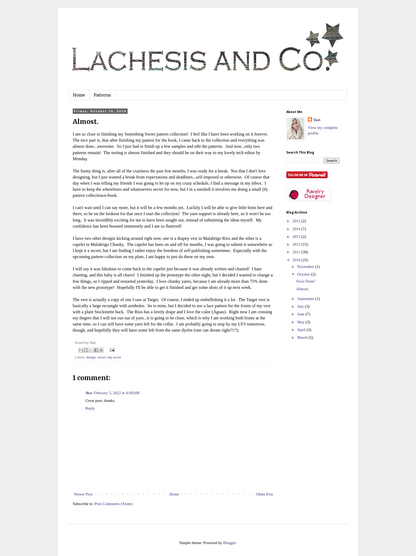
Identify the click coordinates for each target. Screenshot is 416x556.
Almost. (302, 289)
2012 (296, 244)
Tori (316, 120)
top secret (114, 357)
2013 (296, 236)
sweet (101, 357)
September (306, 299)
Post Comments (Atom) (114, 504)
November (306, 266)
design (91, 357)
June (301, 314)
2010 (296, 260)
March (303, 337)
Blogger (229, 543)
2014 (296, 229)
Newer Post (83, 494)
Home (79, 95)
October (304, 274)
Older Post (264, 494)
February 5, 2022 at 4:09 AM (117, 393)
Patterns (102, 95)
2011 (296, 252)
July (301, 306)
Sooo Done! (305, 281)
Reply (90, 408)
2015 (296, 221)
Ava (88, 393)
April (301, 330)
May (301, 322)
